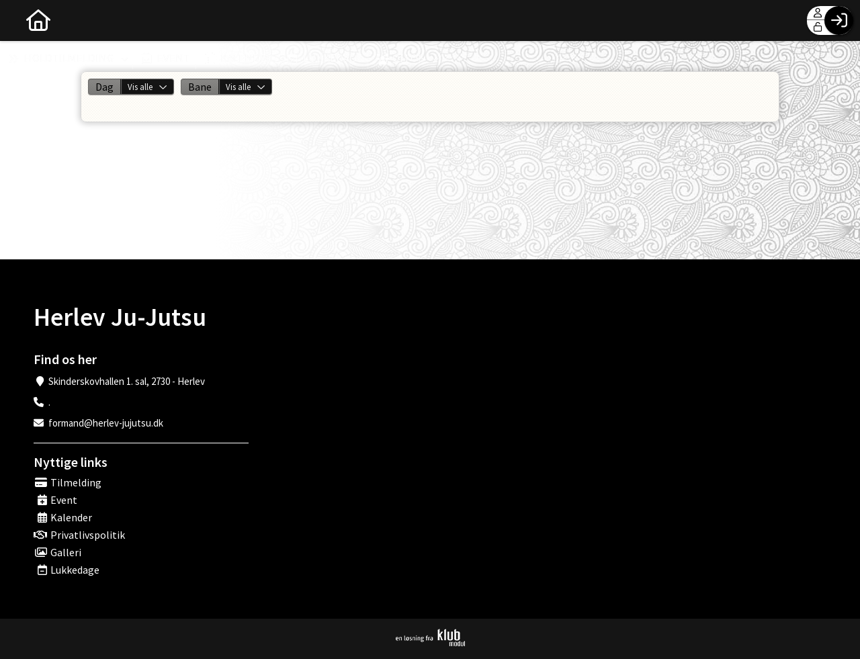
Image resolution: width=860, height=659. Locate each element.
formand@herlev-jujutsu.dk (105, 422)
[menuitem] (20, 20)
